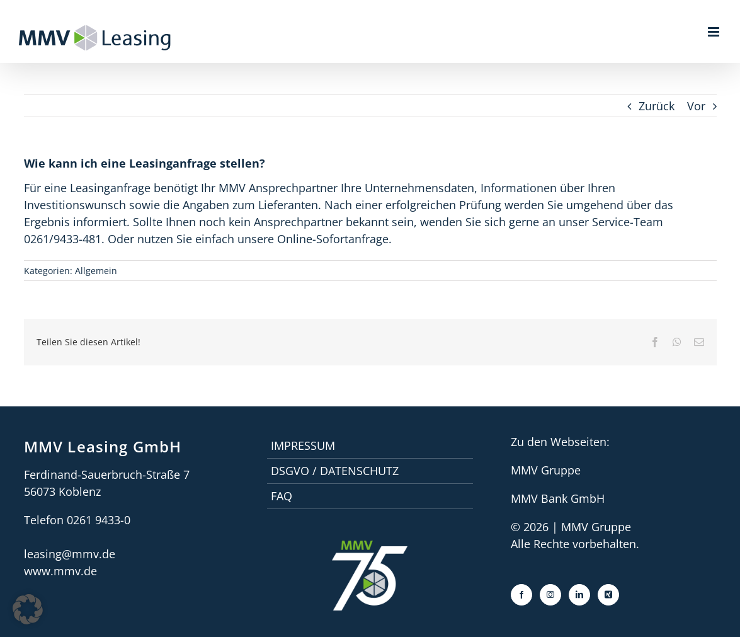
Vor (696, 105)
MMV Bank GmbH (558, 498)
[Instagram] (550, 594)
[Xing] (608, 594)
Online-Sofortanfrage (333, 238)
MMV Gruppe (546, 470)
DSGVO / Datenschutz (335, 470)
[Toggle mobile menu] (714, 31)
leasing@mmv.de (69, 553)
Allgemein (96, 271)
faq (281, 495)
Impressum (303, 445)
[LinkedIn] (579, 594)
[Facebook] (521, 594)
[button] (27, 609)
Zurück (657, 105)
